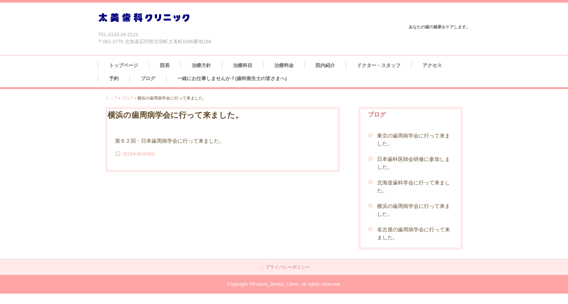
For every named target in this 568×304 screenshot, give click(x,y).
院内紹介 (325, 65)
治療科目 (242, 65)
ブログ (148, 78)
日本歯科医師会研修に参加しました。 (413, 163)
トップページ (123, 65)
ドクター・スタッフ (379, 65)
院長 (165, 65)
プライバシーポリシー (287, 267)
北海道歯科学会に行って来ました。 (413, 186)
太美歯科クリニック (144, 17)
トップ (111, 98)
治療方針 (201, 65)
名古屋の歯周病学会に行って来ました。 (413, 233)
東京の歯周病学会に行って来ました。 (413, 139)
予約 (114, 78)
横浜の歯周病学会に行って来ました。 (413, 210)
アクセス (432, 65)
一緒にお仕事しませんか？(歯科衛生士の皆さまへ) (232, 78)
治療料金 (284, 65)
